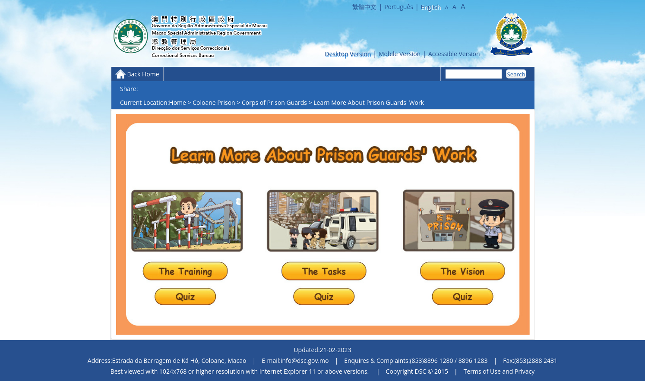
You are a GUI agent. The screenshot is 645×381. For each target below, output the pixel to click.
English (431, 7)
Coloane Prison (214, 102)
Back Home (143, 74)
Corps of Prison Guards (274, 102)
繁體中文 (364, 7)
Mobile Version (400, 54)
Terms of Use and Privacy (499, 371)
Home (177, 102)
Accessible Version (454, 54)
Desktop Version (348, 54)
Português (398, 7)
